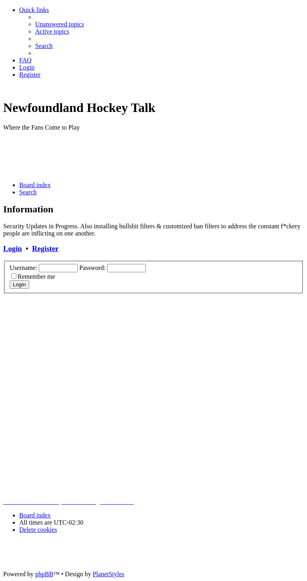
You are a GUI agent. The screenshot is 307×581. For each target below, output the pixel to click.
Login (12, 248)
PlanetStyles (108, 574)
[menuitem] (59, 24)
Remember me (36, 276)
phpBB (44, 574)
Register (45, 248)
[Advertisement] (148, 156)
